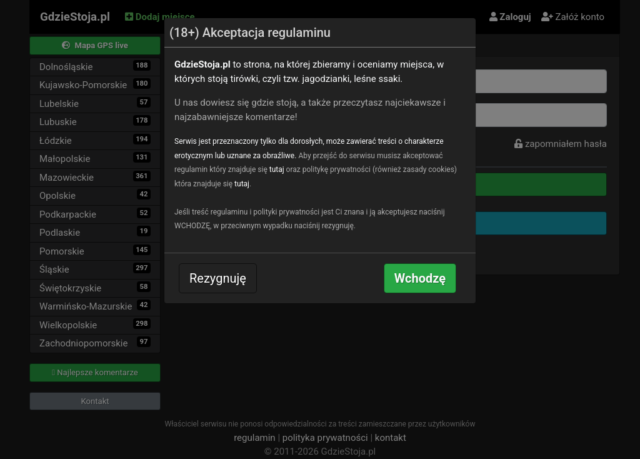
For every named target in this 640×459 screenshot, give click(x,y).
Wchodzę (420, 278)
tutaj (276, 169)
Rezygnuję (217, 278)
